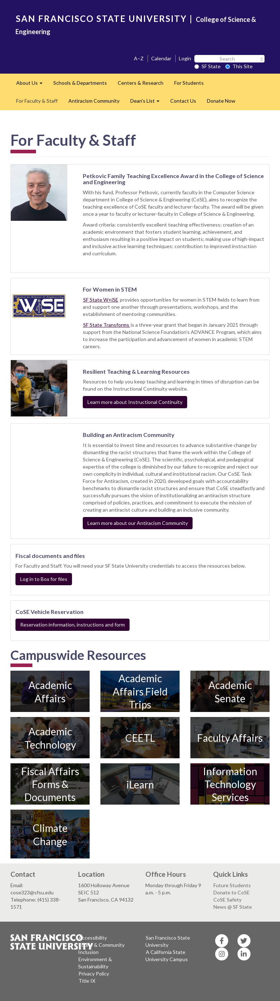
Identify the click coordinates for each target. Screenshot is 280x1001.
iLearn (140, 784)
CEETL (140, 738)
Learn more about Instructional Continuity (134, 402)
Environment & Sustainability (95, 962)
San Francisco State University (167, 941)
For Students (189, 83)
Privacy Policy (93, 973)
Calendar (161, 58)
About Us (32, 85)
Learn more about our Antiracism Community (137, 523)
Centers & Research (140, 83)
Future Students (232, 885)
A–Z (139, 58)
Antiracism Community (93, 101)
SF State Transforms (106, 325)
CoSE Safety (227, 900)
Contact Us (183, 101)
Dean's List (147, 103)
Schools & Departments (80, 83)
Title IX (86, 981)
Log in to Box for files (43, 579)
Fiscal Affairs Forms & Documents (50, 784)
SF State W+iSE (100, 300)
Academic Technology (50, 737)
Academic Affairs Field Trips (140, 691)
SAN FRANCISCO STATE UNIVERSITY (101, 18)
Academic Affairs (50, 691)
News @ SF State (232, 907)
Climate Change (50, 834)
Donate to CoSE (231, 892)
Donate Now (221, 101)
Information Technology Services (230, 784)
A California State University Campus (166, 955)
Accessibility (92, 938)
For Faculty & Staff (37, 101)
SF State (207, 66)
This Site (239, 66)
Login (185, 58)
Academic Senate (230, 691)
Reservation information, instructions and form (72, 624)
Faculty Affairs (230, 738)
